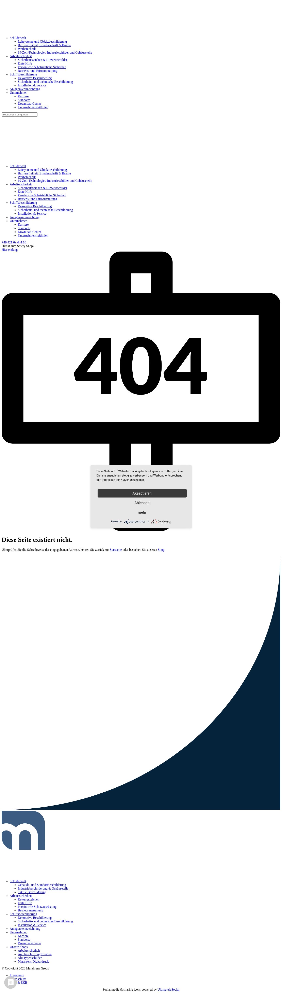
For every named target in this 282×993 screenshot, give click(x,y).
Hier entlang (10, 249)
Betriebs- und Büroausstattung (37, 70)
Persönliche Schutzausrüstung (37, 906)
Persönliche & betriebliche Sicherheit (42, 67)
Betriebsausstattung (30, 910)
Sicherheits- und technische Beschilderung (45, 81)
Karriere (23, 96)
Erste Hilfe (25, 63)
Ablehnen (142, 502)
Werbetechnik (27, 49)
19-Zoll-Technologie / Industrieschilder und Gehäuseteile (55, 52)
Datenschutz (18, 979)
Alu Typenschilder (30, 958)
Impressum (17, 975)
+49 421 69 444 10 (14, 242)
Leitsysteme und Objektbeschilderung (42, 41)
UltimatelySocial (168, 989)
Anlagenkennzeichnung (25, 89)
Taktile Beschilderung (32, 892)
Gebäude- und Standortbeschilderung (42, 884)
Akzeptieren (142, 493)
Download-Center (29, 103)
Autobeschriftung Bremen (35, 954)
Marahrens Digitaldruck (33, 961)
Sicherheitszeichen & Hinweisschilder (42, 59)
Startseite (116, 549)
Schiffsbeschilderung (23, 74)
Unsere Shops (19, 947)
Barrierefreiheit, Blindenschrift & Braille (44, 45)
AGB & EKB (18, 982)
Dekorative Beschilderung (35, 78)
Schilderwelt (18, 38)
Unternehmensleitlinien (33, 107)
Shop (161, 549)
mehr (142, 512)
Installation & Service (32, 85)
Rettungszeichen (28, 899)
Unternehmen (18, 92)
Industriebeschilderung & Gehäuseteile (43, 888)
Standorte (24, 100)
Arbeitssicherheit (21, 56)
